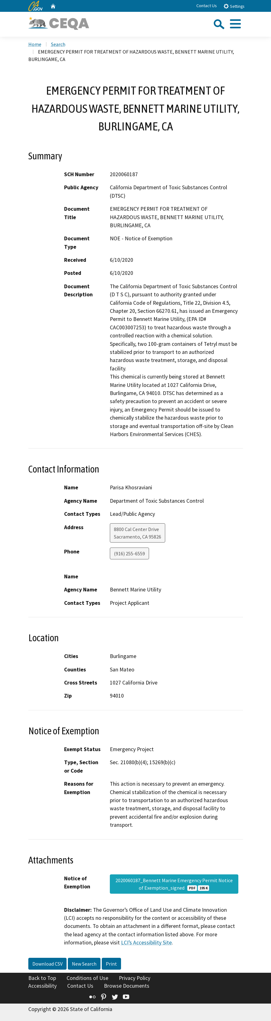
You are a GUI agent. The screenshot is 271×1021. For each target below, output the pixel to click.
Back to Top (42, 978)
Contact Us (206, 5)
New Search (84, 964)
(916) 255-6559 (129, 553)
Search (58, 44)
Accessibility (42, 985)
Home (34, 44)
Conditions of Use (87, 978)
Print (111, 964)
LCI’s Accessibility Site (146, 942)
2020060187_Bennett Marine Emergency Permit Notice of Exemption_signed (174, 884)
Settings (233, 6)
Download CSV (47, 964)
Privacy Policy (134, 978)
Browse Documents (126, 985)
